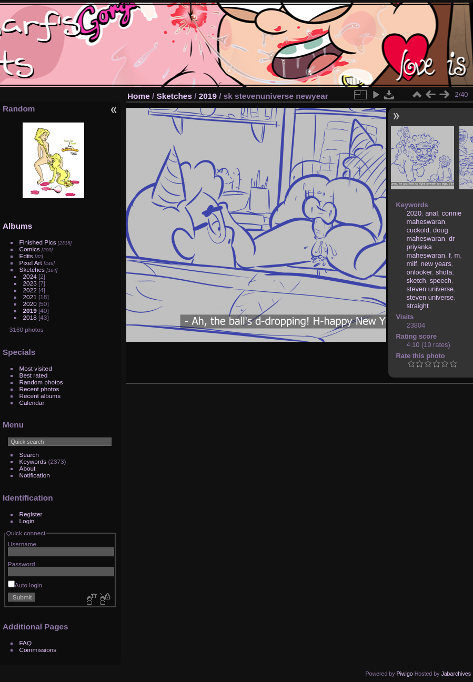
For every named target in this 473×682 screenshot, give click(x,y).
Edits (26, 255)
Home (138, 95)
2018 (30, 317)
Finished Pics (37, 242)
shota (444, 272)
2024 (30, 276)
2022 (30, 290)
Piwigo (404, 673)
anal (431, 213)
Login (27, 520)
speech (440, 280)
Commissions (38, 649)
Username (22, 544)
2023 (30, 283)
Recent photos (39, 388)
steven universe (430, 289)
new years (436, 264)
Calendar (32, 402)
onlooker (419, 272)
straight (418, 306)
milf (412, 264)
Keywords (33, 461)
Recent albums (40, 395)
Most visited (35, 368)
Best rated (33, 375)
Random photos (41, 382)
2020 (30, 303)
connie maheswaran (434, 217)
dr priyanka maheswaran (431, 247)
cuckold (418, 230)
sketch (416, 280)
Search (29, 454)
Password (21, 564)
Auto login (25, 585)
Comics (29, 249)
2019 (30, 310)
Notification (34, 475)
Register (31, 514)
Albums (17, 225)
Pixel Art (30, 262)
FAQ (25, 642)
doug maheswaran (427, 234)
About (27, 468)
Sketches (32, 269)
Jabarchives (456, 673)
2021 (30, 296)
